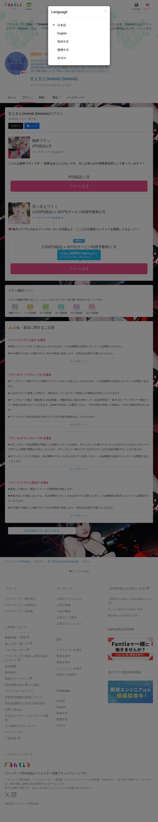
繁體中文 (63, 49)
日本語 (61, 25)
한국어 (61, 58)
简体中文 (63, 41)
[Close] (106, 11)
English (62, 33)
